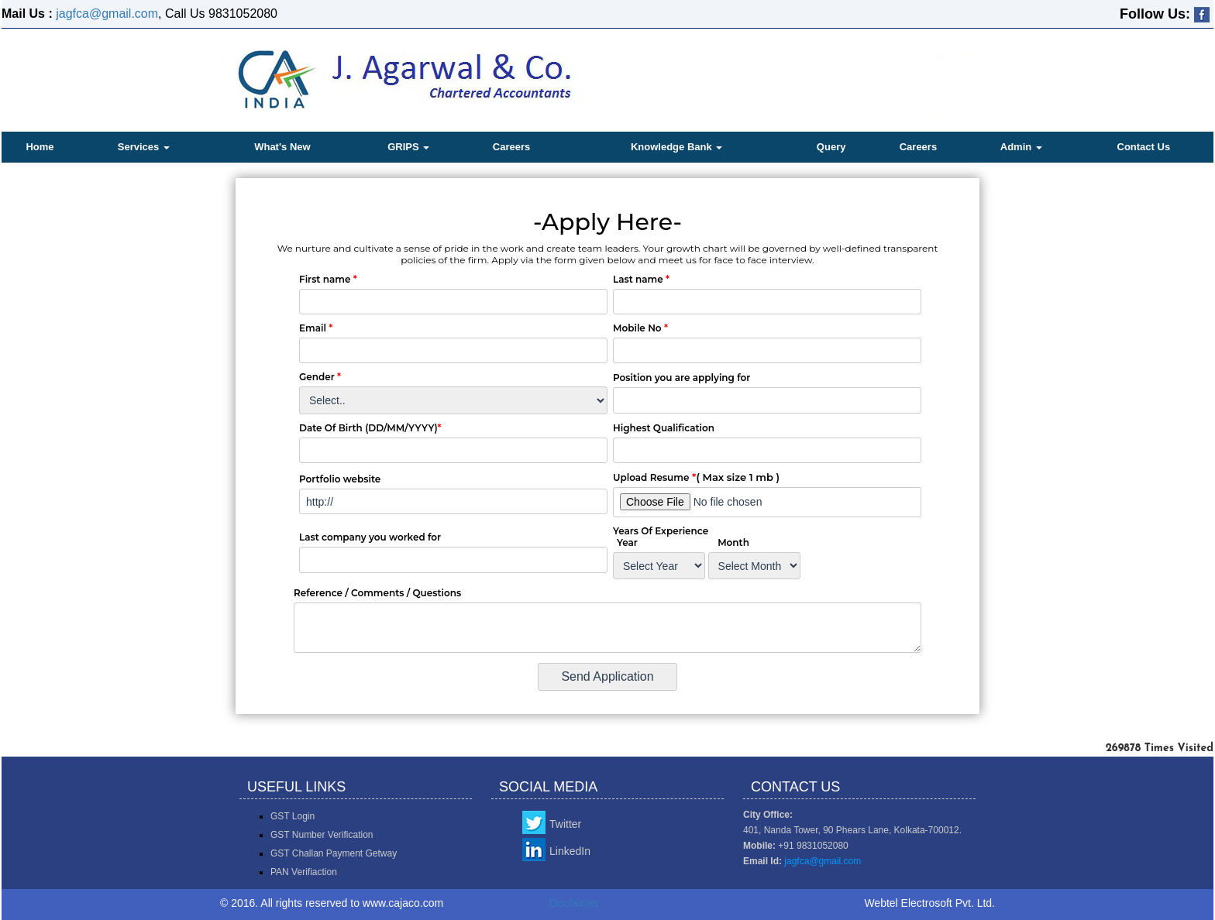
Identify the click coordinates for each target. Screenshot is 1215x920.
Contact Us (1144, 147)
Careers (511, 147)
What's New (282, 147)
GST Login (292, 816)
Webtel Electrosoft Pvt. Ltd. (929, 903)
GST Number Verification (321, 834)
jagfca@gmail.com (107, 13)
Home (39, 147)
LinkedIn (569, 851)
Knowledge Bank (676, 147)
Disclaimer (574, 903)
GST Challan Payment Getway (333, 853)
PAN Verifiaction (303, 872)
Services (144, 147)
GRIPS (408, 147)
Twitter (565, 824)
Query (831, 147)
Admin (1021, 147)
